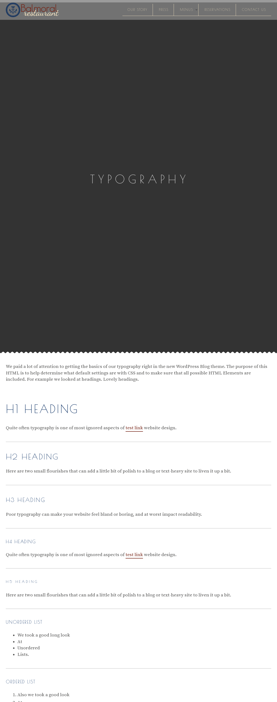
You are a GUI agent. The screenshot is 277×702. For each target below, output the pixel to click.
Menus (186, 10)
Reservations (218, 10)
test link (134, 428)
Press (164, 10)
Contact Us (254, 10)
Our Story (138, 10)
